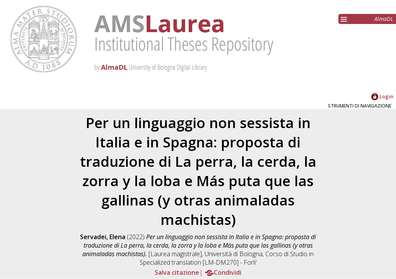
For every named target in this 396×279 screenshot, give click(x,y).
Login (382, 96)
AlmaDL (383, 18)
